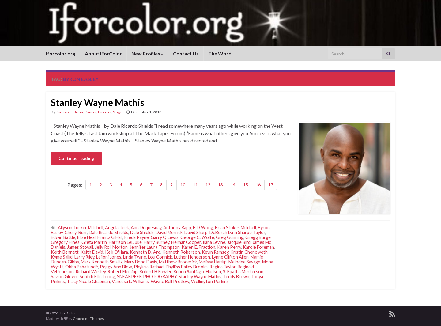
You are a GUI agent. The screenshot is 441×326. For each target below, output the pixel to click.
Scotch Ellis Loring (97, 276)
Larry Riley (84, 257)
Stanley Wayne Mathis (97, 102)
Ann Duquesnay (146, 227)
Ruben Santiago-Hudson (197, 271)
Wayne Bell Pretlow (170, 281)
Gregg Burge (258, 237)
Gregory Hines (65, 242)
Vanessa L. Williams (130, 281)
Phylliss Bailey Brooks (186, 266)
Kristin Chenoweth (249, 252)
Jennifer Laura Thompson (155, 247)
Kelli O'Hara (116, 252)
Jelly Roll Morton (111, 247)
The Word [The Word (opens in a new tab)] (220, 53)
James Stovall (80, 247)
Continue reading (76, 158)
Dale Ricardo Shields (108, 232)
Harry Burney (156, 242)
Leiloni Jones (108, 257)
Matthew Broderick (178, 261)
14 (233, 184)
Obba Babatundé (81, 266)
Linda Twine (134, 257)
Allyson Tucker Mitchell (80, 227)
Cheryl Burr (76, 232)
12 (207, 184)
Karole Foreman (258, 247)
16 (258, 184)
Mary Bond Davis (140, 261)
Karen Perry (229, 247)
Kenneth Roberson (181, 252)
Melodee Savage (244, 261)
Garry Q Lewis (165, 237)
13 (220, 184)
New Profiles (147, 53)
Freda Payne (136, 237)
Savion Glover (64, 276)
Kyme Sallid (62, 257)
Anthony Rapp (177, 227)
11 (195, 184)
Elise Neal (86, 237)
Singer (118, 112)
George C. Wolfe (197, 237)
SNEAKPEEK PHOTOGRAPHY (147, 276)
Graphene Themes (88, 318)
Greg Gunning (229, 237)
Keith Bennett (65, 252)
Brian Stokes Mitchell (235, 227)
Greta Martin (94, 242)
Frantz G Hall (110, 237)
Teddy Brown (236, 276)
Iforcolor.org (60, 53)
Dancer (90, 112)
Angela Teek (117, 227)
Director (104, 112)
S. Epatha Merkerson (243, 271)
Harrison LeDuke (125, 242)
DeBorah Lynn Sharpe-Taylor (237, 232)
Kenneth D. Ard (145, 252)
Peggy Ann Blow (116, 266)
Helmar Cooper (186, 242)
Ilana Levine (214, 242)
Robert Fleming (122, 271)
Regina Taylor (222, 266)
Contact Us (186, 53)
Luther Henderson (192, 257)
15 (245, 184)
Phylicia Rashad (149, 266)
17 (270, 184)
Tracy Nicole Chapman (88, 281)
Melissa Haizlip (213, 261)
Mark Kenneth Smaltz (102, 261)
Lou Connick (160, 257)
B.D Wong (203, 227)
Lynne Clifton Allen (230, 257)
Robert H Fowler (155, 271)
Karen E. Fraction (198, 247)
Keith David (92, 252)
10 (182, 184)
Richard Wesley (91, 271)
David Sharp (196, 232)
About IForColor (103, 53)
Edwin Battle (63, 237)
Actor (78, 112)
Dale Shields (142, 232)
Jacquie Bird (239, 242)
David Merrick (169, 232)
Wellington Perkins (210, 281)
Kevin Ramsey (215, 252)
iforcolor (63, 112)
